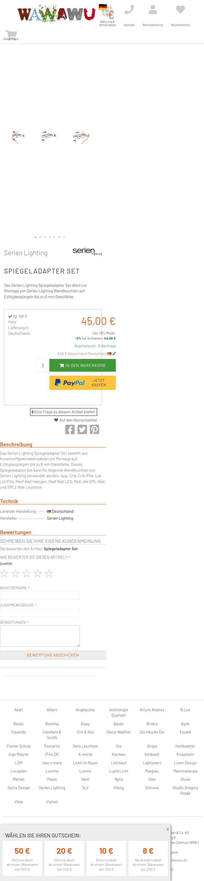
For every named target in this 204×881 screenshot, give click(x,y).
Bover (119, 723)
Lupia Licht (118, 771)
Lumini (85, 771)
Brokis (152, 723)
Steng (119, 787)
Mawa (52, 779)
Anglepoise (85, 709)
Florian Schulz (19, 746)
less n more (52, 762)
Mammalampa (185, 771)
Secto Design (18, 787)
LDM (19, 762)
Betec (19, 723)
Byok (185, 723)
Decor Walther (119, 732)
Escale (185, 732)
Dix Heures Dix (152, 732)
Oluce (185, 779)
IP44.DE (52, 754)
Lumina (51, 771)
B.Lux (185, 709)
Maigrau (152, 771)
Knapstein (185, 754)
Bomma (52, 723)
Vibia (18, 801)
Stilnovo (152, 787)
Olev (152, 779)
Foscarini (52, 746)
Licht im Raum (85, 762)
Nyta (119, 779)
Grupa (152, 746)
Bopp (85, 723)
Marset (18, 779)
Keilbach (151, 754)
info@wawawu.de (174, 860)
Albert (52, 709)
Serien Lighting (26, 253)
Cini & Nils (85, 732)
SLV (85, 787)
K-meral (85, 754)
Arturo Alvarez (152, 709)
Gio (118, 746)
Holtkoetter (185, 746)
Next (85, 779)
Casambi (18, 732)
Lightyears (152, 762)
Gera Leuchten (85, 746)
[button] (14, 137)
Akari (18, 709)
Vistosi (52, 801)
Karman (118, 754)
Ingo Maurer (18, 754)
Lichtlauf (118, 762)
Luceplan (19, 771)
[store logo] (56, 14)
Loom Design (185, 762)
